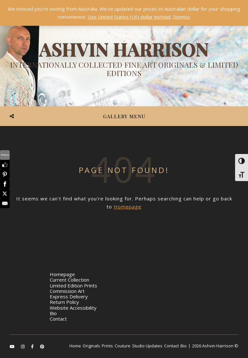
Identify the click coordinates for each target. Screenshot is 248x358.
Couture (122, 346)
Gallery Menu (124, 116)
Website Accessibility (73, 308)
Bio (53, 313)
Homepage (127, 206)
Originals (91, 346)
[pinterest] (42, 346)
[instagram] (23, 346)
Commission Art (67, 291)
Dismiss (181, 17)
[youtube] (13, 346)
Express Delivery (69, 296)
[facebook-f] (33, 346)
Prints (107, 346)
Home (75, 346)
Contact (58, 318)
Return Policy (64, 302)
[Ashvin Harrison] (124, 59)
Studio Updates (147, 346)
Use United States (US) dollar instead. (129, 17)
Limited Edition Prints (73, 285)
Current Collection (69, 279)
